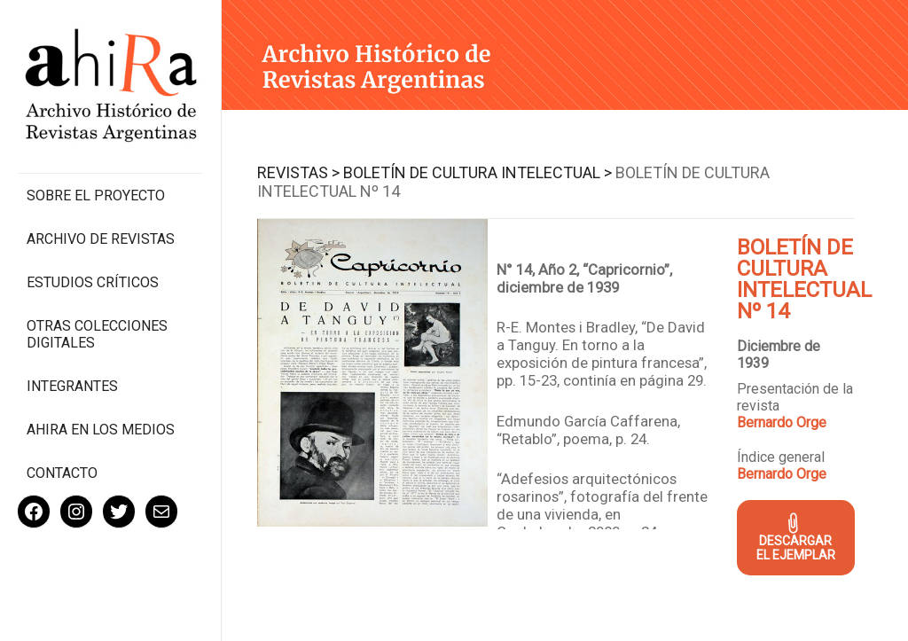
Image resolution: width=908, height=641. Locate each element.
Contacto (62, 473)
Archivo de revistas (101, 239)
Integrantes (72, 386)
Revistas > (298, 172)
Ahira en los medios (101, 429)
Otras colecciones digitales (97, 334)
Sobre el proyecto (96, 195)
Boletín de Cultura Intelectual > (477, 172)
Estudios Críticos (93, 282)
